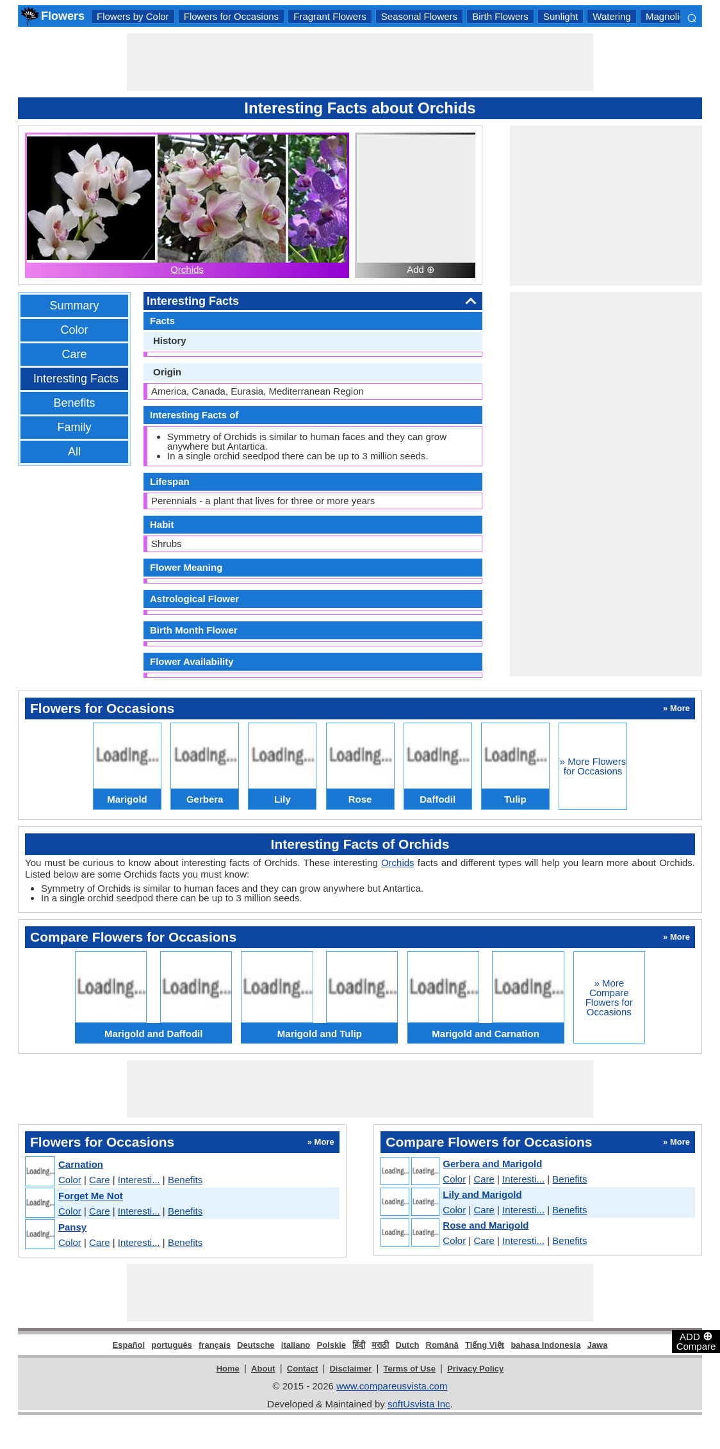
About (263, 1368)
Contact (302, 1368)
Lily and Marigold (482, 1194)
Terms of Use (410, 1368)
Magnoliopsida (677, 16)
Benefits (74, 403)
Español (129, 1345)
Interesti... (139, 1179)
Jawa (597, 1345)
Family (75, 427)
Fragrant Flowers (329, 16)
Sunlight (560, 16)
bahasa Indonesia (545, 1345)
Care (73, 354)
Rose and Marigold (485, 1225)
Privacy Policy (475, 1368)
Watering (611, 16)
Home (228, 1368)
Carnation (80, 1164)
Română (442, 1345)
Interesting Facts (76, 378)
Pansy (72, 1227)
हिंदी (358, 1345)
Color (74, 329)
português (171, 1345)
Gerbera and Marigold (492, 1163)
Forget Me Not (90, 1195)
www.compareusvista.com (391, 1385)
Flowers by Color (133, 16)
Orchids (187, 269)
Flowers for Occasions (231, 16)
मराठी (380, 1345)
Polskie (331, 1345)
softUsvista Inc (419, 1403)
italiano (296, 1345)
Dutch (408, 1345)
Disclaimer (350, 1368)
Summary (74, 305)
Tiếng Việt (484, 1345)
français (215, 1345)
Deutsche (256, 1345)
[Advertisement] (360, 62)
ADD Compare (696, 1341)
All (74, 451)
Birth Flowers (500, 16)
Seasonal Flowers (419, 16)
